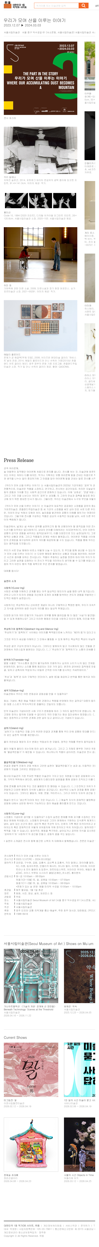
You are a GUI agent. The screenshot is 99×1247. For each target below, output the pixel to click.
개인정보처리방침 (52, 1225)
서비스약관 (71, 1225)
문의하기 (85, 1225)
